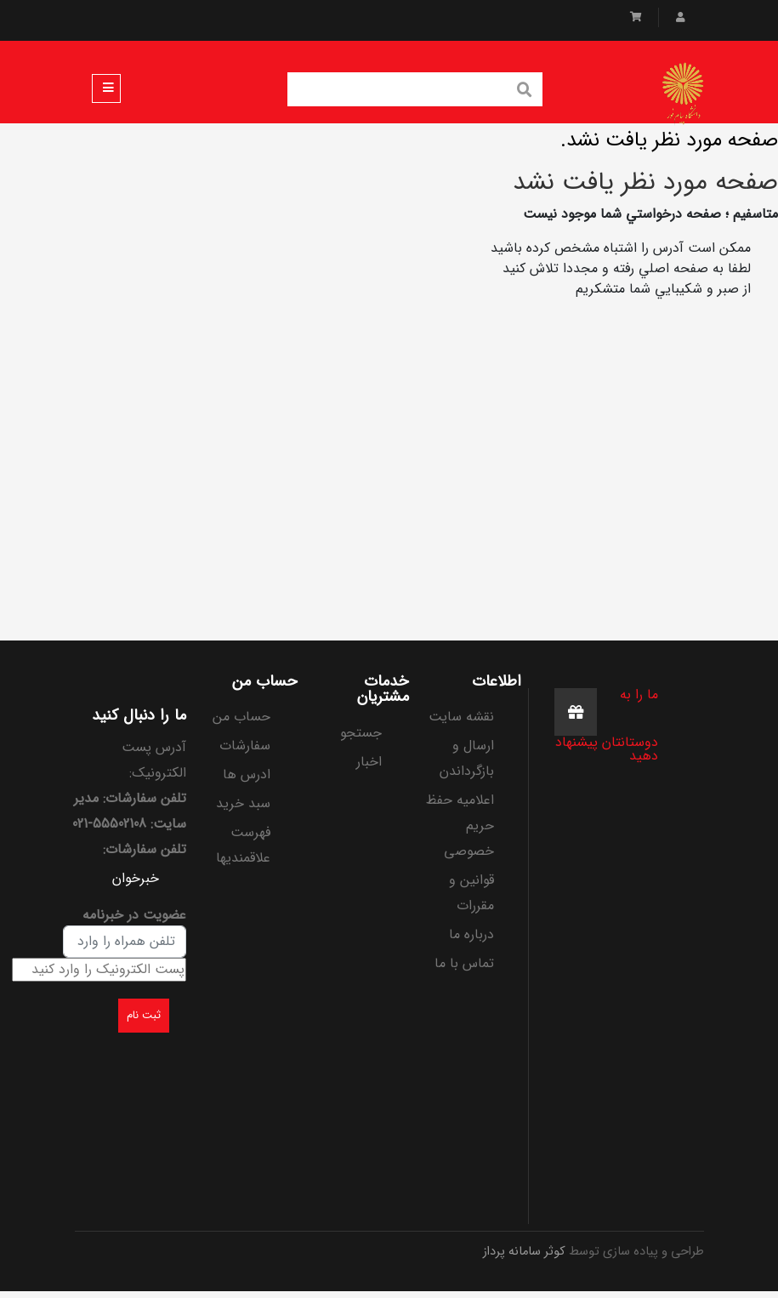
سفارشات (244, 745)
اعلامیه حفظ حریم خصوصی (460, 825)
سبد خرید (243, 803)
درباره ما (471, 934)
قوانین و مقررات (471, 892)
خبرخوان (135, 878)
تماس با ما (464, 963)
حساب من (241, 716)
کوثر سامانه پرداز (524, 1251)
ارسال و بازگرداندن (467, 758)
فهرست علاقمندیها (243, 845)
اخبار (369, 761)
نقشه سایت (461, 716)
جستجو (361, 732)
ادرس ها (246, 774)
